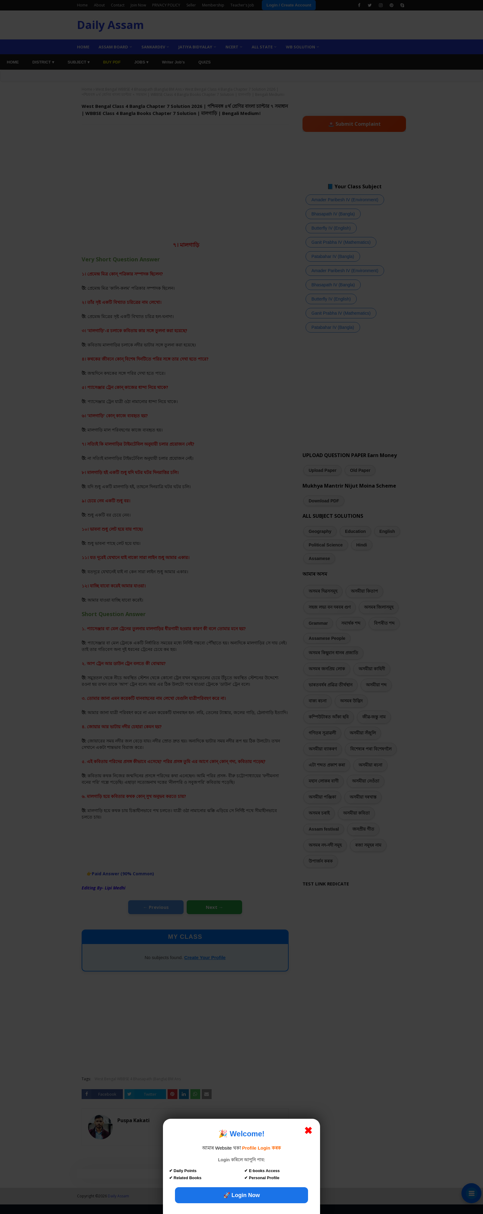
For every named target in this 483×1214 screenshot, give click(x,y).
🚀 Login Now (241, 1195)
